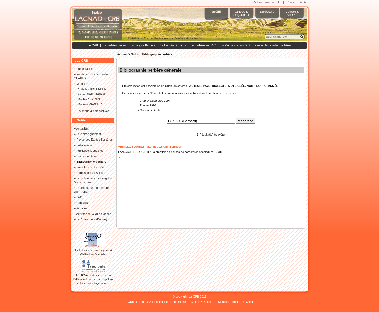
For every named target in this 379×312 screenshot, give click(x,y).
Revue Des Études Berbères (273, 45)
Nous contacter (297, 2)
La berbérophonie (114, 45)
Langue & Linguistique (153, 301)
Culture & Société (202, 301)
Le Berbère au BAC (203, 45)
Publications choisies (89, 150)
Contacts (82, 202)
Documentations (86, 156)
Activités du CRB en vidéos (93, 213)
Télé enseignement (88, 134)
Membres (82, 83)
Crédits (250, 301)
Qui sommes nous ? (266, 2)
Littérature (179, 301)
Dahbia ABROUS (89, 99)
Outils (135, 54)
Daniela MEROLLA (90, 104)
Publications (84, 145)
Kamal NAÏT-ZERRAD (92, 94)
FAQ (79, 197)
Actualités (82, 128)
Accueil (122, 54)
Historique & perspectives (92, 110)
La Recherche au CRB (235, 45)
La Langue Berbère (143, 45)
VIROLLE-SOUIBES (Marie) (136, 146)
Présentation (84, 68)
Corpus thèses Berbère (91, 172)
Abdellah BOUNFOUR (92, 89)
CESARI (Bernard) (169, 146)
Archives (81, 208)
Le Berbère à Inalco (173, 45)
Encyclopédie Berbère (90, 167)
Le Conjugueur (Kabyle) (91, 219)
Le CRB (93, 45)
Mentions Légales (229, 301)
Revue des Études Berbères (94, 139)
